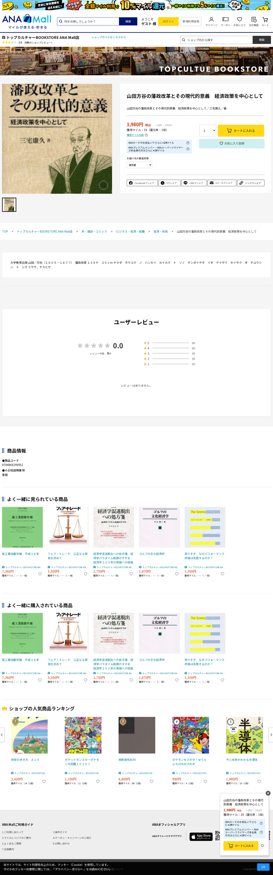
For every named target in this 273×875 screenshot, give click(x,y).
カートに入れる (244, 846)
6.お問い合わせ (61, 843)
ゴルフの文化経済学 (152, 554)
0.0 (118, 345)
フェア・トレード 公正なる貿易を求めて (68, 556)
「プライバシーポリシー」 (69, 869)
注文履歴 (254, 25)
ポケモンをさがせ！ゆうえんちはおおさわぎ (189, 762)
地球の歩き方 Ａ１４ (25, 760)
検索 (128, 21)
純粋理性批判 (127, 760)
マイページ (211, 25)
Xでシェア (171, 183)
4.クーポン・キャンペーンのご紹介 (72, 837)
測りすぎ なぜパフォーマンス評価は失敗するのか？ (205, 556)
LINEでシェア (196, 183)
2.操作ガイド (60, 832)
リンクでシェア (253, 183)
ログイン (168, 21)
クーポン (225, 25)
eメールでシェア (224, 182)
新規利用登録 (191, 21)
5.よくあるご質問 (11, 843)
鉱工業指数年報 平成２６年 (20, 554)
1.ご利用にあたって (12, 832)
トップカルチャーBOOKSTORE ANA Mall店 (42, 37)
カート (265, 25)
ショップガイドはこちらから (108, 37)
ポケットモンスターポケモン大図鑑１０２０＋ (82, 762)
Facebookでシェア (144, 183)
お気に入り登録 (234, 143)
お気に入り (239, 25)
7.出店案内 (8, 849)
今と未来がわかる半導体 (242, 760)
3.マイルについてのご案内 (16, 837)
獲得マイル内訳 (135, 135)
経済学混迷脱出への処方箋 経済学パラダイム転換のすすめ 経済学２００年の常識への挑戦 (113, 558)
